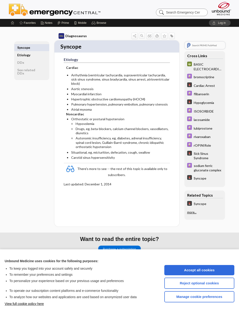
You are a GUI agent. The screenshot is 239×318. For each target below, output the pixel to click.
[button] (99, 23)
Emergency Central (66, 9)
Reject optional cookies (199, 283)
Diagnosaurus (73, 36)
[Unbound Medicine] (221, 8)
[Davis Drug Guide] (204, 76)
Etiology (23, 47)
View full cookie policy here (24, 304)
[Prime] (63, 23)
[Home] (12, 23)
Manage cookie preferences (199, 297)
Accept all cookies (199, 270)
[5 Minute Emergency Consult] (204, 85)
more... (192, 212)
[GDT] (204, 66)
